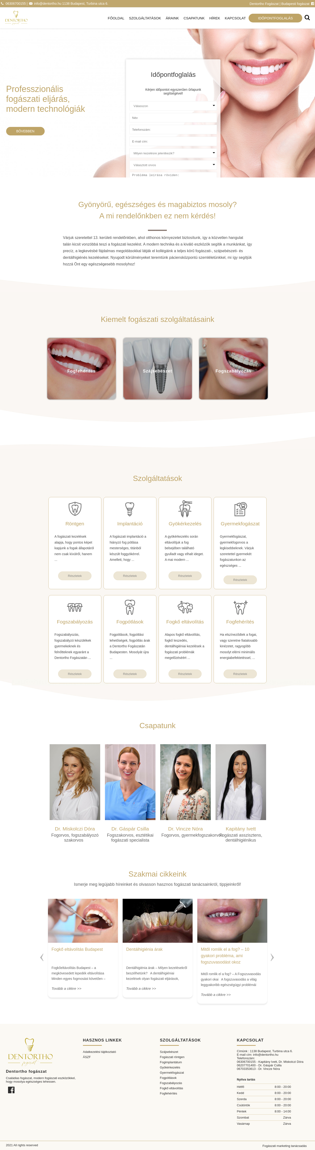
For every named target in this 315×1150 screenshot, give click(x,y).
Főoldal (116, 18)
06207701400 (246, 1065)
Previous (42, 955)
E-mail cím (137, 138)
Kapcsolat (235, 18)
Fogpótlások (168, 1078)
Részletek (75, 576)
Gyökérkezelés (170, 1067)
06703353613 (246, 1069)
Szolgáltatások (145, 18)
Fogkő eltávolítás (171, 1088)
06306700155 (15, 3)
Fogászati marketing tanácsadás (285, 1146)
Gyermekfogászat (172, 1072)
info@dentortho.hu (47, 3)
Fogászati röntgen (172, 1057)
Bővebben (25, 131)
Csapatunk (194, 18)
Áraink (172, 18)
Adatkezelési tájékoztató (99, 1052)
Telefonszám (138, 127)
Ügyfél (134, 103)
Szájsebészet (169, 1052)
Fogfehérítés (168, 1093)
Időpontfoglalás (275, 18)
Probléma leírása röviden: (147, 174)
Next (273, 955)
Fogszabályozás (171, 1083)
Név (132, 115)
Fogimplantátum (171, 1062)
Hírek (214, 18)
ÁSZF (87, 1057)
